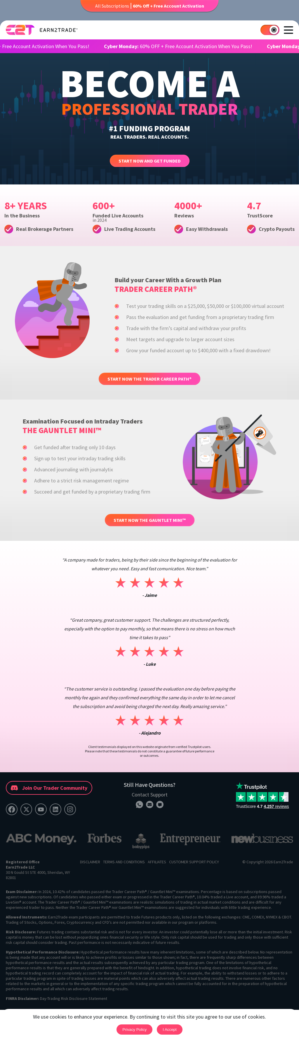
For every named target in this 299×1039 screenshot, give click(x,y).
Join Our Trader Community (49, 788)
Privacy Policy (134, 1029)
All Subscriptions (149, 6)
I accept (169, 1029)
